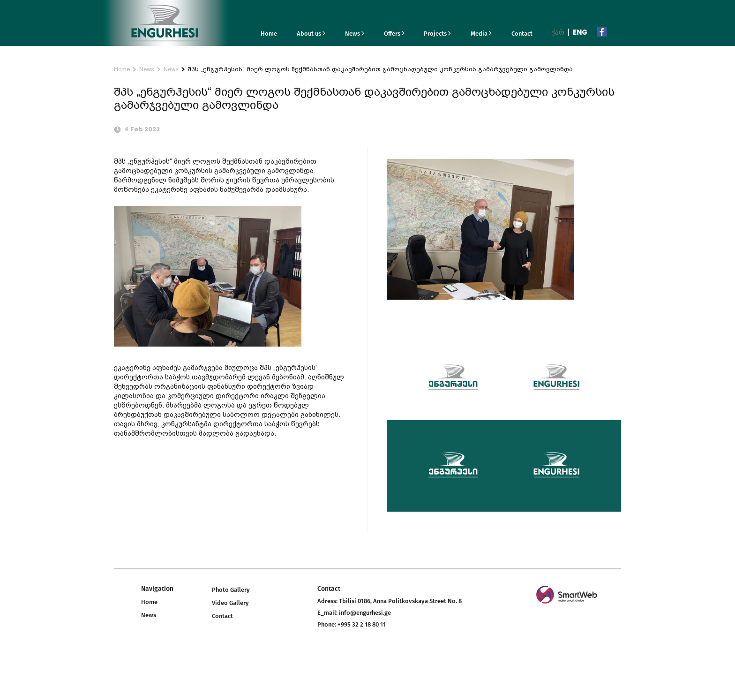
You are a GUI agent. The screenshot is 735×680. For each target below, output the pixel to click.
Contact (521, 33)
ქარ (557, 32)
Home (269, 33)
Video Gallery (230, 602)
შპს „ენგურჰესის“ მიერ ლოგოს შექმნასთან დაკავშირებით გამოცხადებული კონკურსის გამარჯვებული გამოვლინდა (380, 69)
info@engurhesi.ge (365, 612)
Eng (580, 32)
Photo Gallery (231, 589)
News (354, 33)
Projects (437, 33)
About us (311, 33)
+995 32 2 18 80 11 (362, 624)
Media (481, 33)
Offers (394, 33)
